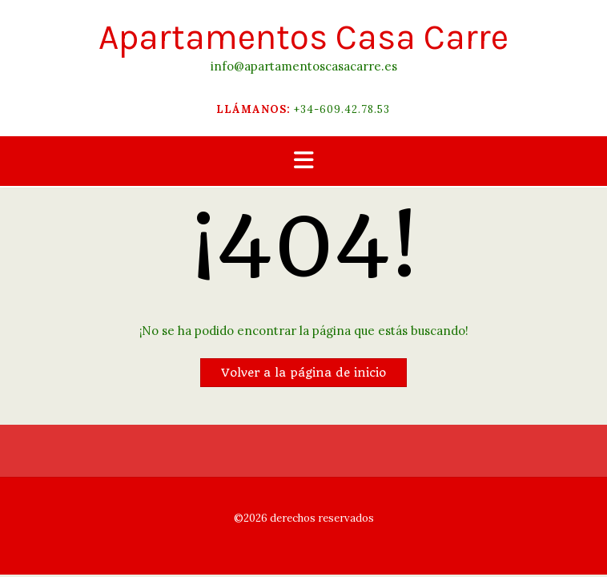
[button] (303, 161)
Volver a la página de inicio (303, 372)
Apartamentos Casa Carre (303, 37)
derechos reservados (320, 518)
